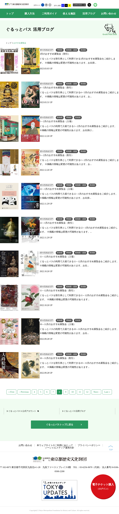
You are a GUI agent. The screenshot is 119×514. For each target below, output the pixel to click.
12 (87, 392)
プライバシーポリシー (89, 445)
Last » (107, 392)
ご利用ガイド (49, 13)
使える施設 (69, 13)
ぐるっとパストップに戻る (59, 424)
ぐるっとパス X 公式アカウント (22, 411)
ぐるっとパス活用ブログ (75, 411)
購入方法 (30, 13)
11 (80, 392)
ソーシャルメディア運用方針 (59, 448)
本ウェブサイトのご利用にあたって (55, 445)
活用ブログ (89, 13)
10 (72, 392)
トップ (10, 13)
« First (11, 392)
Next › (96, 392)
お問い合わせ (108, 13)
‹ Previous (24, 392)
